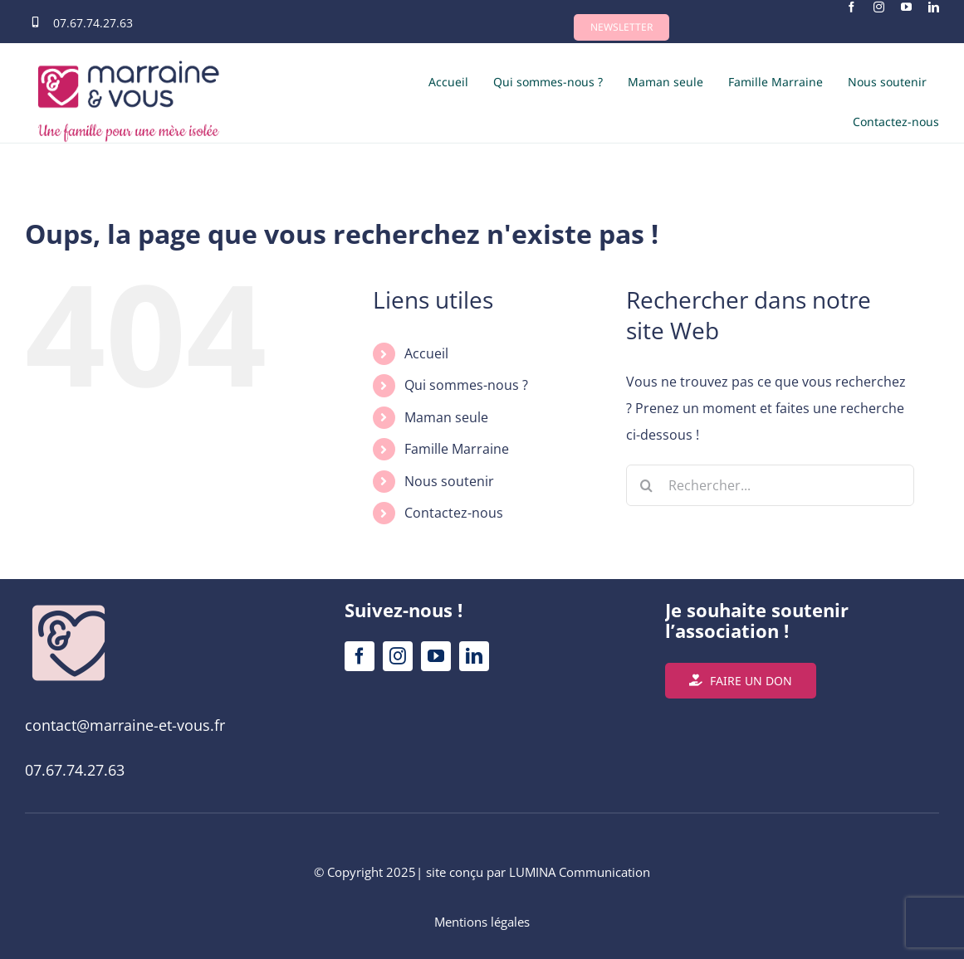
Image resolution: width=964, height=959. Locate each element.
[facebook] (851, 7)
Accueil (426, 353)
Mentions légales (482, 921)
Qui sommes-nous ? (466, 385)
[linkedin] (933, 7)
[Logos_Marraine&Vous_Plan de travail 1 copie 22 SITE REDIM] (68, 606)
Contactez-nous (453, 513)
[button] (621, 27)
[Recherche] (647, 485)
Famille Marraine (456, 449)
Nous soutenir (449, 481)
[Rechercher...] (770, 485)
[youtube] (906, 7)
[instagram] (878, 7)
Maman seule (446, 417)
